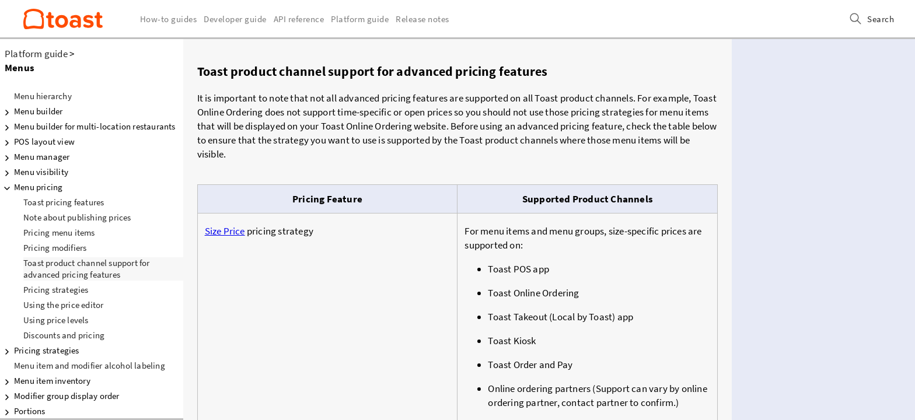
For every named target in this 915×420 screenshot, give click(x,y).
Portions (23, 411)
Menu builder (31, 111)
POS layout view (37, 142)
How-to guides (168, 18)
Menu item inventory (45, 381)
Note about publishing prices (77, 217)
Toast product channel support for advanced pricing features (86, 268)
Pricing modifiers (54, 247)
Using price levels (56, 320)
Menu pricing (31, 187)
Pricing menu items (59, 232)
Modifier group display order (60, 396)
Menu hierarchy (43, 96)
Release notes (422, 18)
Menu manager (34, 157)
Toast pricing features (63, 202)
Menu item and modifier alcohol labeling (89, 365)
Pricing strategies (56, 289)
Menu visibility (34, 172)
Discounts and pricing (63, 335)
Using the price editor (63, 304)
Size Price (225, 231)
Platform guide (36, 53)
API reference (299, 18)
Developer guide (235, 18)
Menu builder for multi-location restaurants (88, 126)
